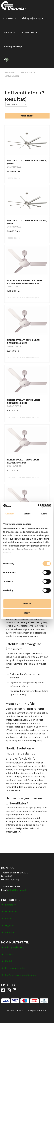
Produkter (10, 72)
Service (8, 32)
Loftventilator (12, 76)
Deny (27, 613)
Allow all (27, 603)
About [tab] (44, 513)
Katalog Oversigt (13, 46)
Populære (12, 104)
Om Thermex (27, 32)
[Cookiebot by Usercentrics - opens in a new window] (38, 506)
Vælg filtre (27, 115)
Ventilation (26, 72)
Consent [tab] (9, 513)
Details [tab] (27, 513)
